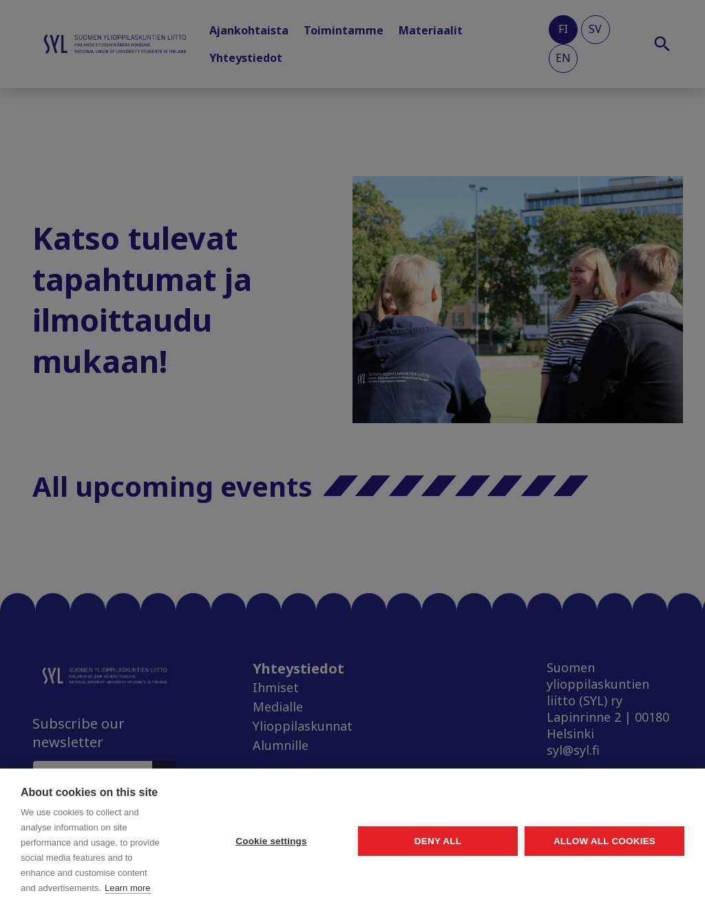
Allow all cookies (604, 841)
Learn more (127, 888)
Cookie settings (271, 841)
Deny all (437, 841)
